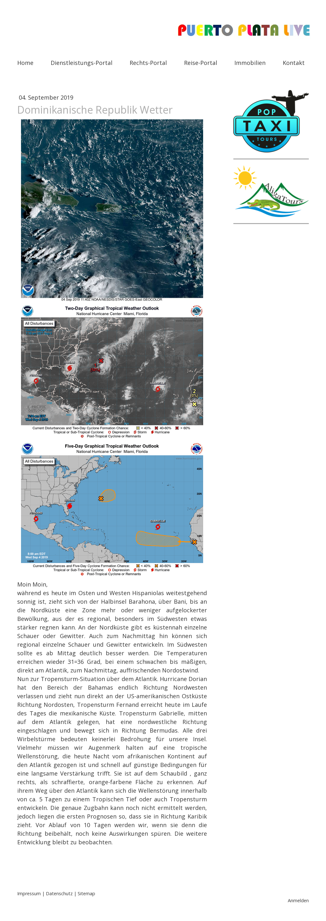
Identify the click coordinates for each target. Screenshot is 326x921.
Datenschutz (59, 893)
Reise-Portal (200, 63)
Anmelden (298, 900)
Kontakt (294, 63)
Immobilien (250, 63)
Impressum (29, 893)
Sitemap (86, 893)
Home (25, 63)
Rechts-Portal (148, 63)
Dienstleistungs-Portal (81, 63)
